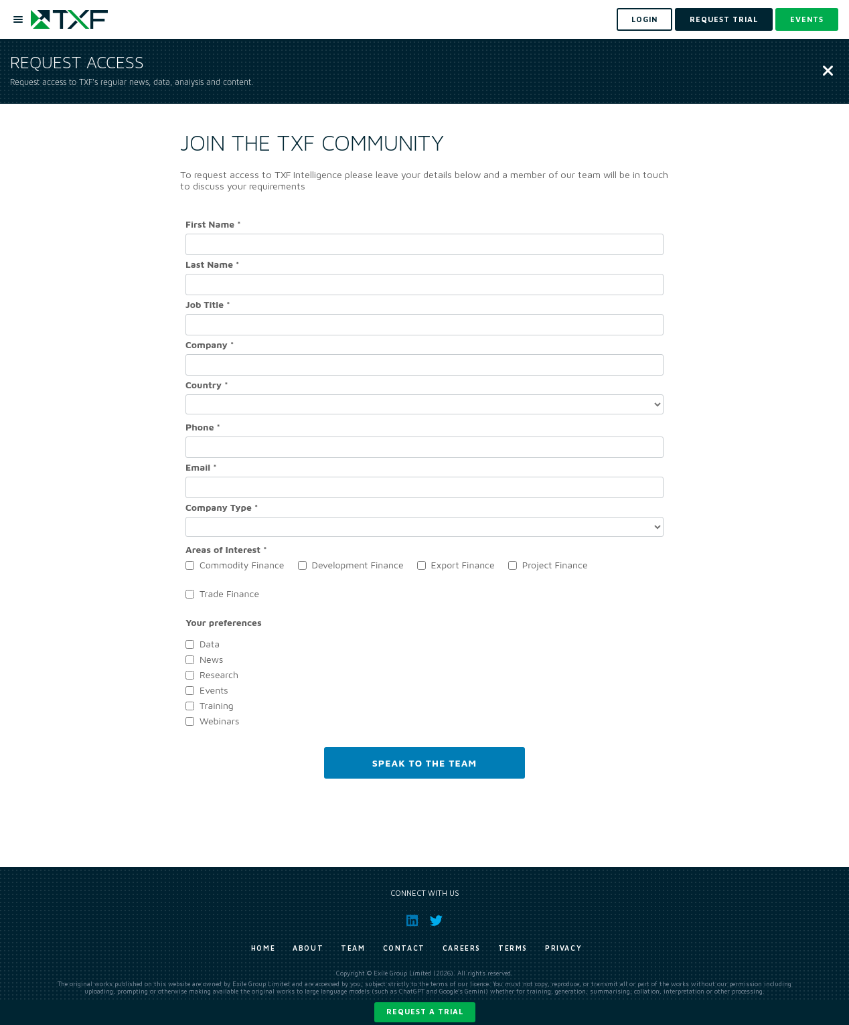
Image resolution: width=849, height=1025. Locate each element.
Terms (513, 948)
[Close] (828, 71)
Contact (404, 948)
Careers (462, 948)
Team (353, 948)
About (308, 948)
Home (263, 948)
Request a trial (424, 1011)
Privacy (563, 948)
